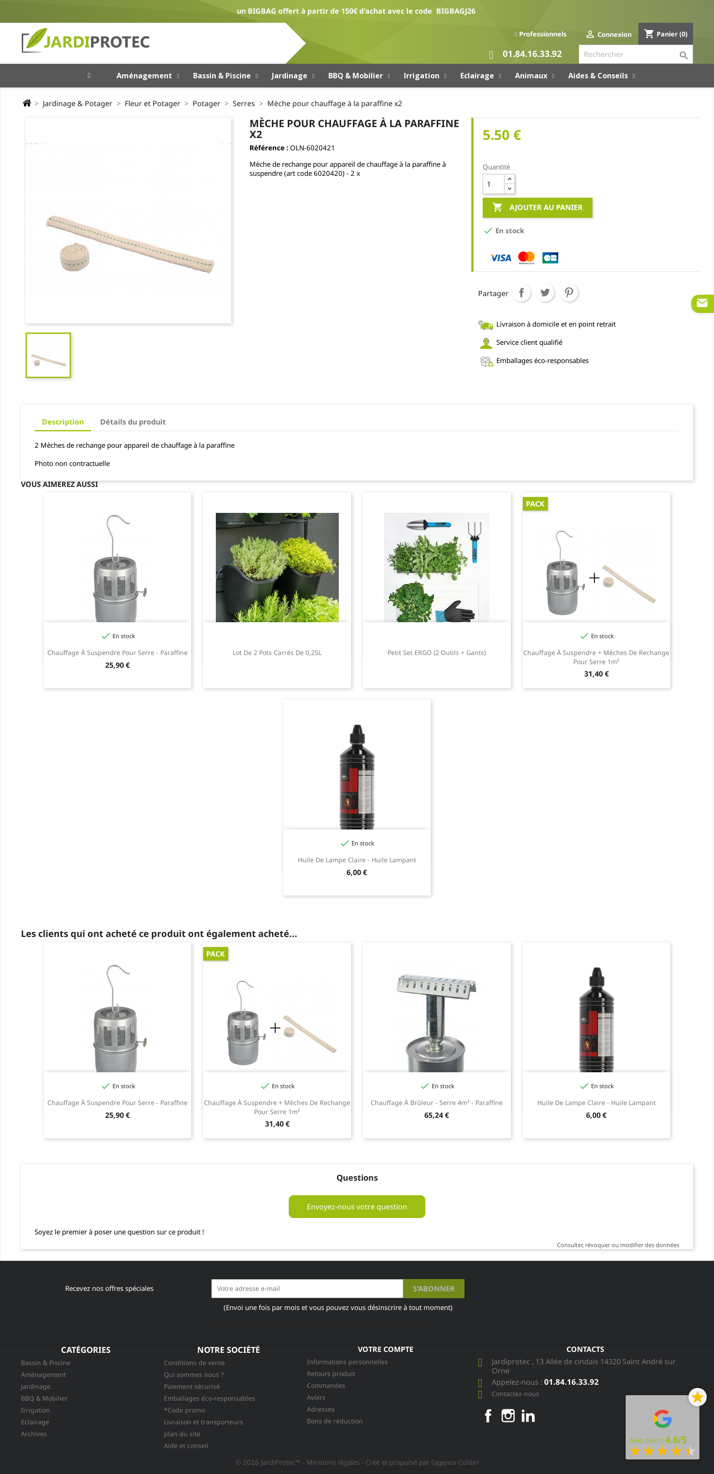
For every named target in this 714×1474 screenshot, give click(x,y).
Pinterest (569, 292)
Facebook (488, 1416)
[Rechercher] (636, 54)
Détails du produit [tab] (133, 422)
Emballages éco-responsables (209, 1398)
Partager (521, 292)
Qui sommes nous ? (194, 1374)
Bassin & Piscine (46, 1362)
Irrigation (35, 1410)
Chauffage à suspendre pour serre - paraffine (117, 652)
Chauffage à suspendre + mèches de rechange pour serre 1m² (596, 657)
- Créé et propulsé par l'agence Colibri (420, 1462)
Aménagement (43, 1374)
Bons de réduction (335, 1421)
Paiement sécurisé (192, 1386)
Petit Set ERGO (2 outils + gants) (437, 652)
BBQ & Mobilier (44, 1398)
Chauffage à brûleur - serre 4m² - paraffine (437, 1102)
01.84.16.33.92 (525, 55)
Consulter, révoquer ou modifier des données (618, 1245)
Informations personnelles (347, 1361)
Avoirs (316, 1397)
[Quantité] (494, 184)
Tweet (545, 292)
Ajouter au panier (537, 208)
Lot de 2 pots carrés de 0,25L (277, 652)
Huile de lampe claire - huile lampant (357, 859)
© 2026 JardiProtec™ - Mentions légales (298, 1462)
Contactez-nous (515, 1393)
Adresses (321, 1409)
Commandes (326, 1385)
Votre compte (385, 1349)
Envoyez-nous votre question (357, 1207)
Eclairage (35, 1422)
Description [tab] (63, 422)
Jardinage (36, 1386)
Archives (34, 1433)
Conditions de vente (194, 1362)
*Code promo (184, 1410)
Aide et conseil (186, 1445)
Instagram (508, 1416)
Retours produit (331, 1373)
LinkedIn (528, 1416)
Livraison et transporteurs (203, 1422)
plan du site (182, 1433)
